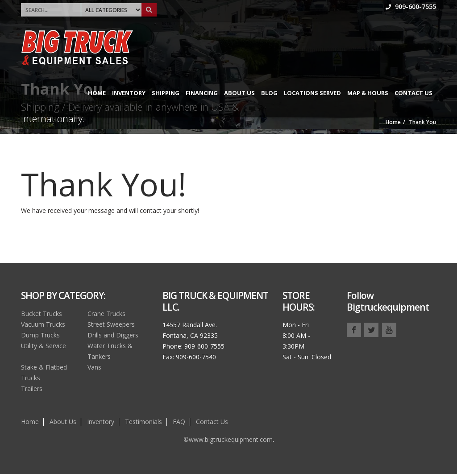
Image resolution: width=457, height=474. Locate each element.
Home (97, 93)
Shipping (165, 93)
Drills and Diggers (112, 335)
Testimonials (143, 421)
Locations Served (312, 93)
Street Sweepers (111, 324)
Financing (202, 93)
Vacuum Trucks (43, 324)
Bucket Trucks (41, 313)
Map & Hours (367, 93)
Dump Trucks (40, 335)
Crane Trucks (106, 313)
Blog (269, 93)
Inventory (128, 93)
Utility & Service (43, 345)
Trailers (31, 388)
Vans (94, 367)
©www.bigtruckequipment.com (228, 439)
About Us (239, 93)
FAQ (179, 421)
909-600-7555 (411, 6)
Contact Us (413, 93)
